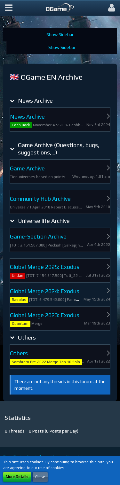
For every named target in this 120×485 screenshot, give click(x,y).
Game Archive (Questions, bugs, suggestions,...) (59, 149)
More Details (17, 476)
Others (27, 337)
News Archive (35, 100)
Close (40, 476)
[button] (8, 8)
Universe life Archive (44, 220)
